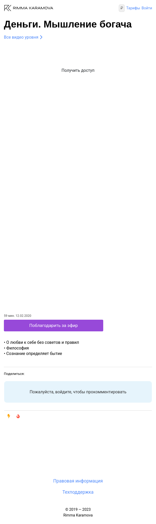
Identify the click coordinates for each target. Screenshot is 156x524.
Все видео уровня (21, 37)
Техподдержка (77, 492)
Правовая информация (78, 481)
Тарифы (133, 8)
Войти (147, 8)
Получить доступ (78, 70)
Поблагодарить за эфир (53, 325)
